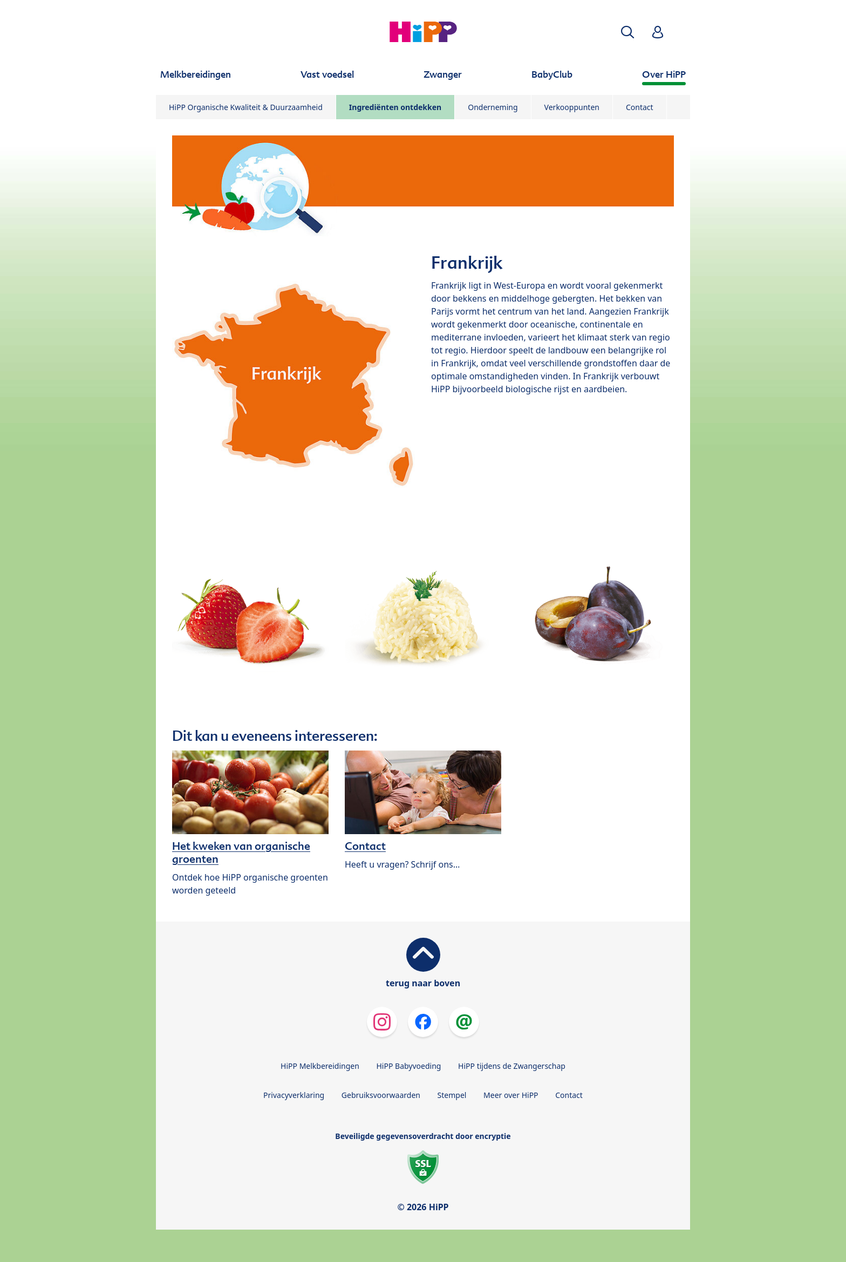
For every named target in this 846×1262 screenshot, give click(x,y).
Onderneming (492, 107)
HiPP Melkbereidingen (320, 1066)
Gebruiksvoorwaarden (381, 1095)
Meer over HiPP (510, 1095)
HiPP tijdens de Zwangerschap (511, 1066)
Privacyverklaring (293, 1095)
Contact (639, 107)
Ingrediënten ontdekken (395, 107)
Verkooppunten (571, 107)
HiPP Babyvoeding (409, 1066)
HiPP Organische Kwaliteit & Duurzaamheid (246, 107)
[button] (627, 32)
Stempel (452, 1095)
